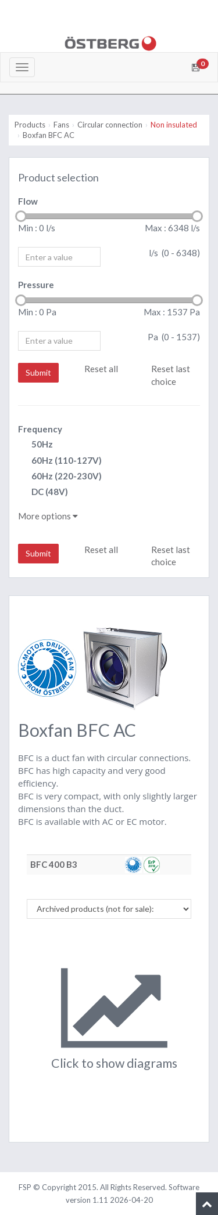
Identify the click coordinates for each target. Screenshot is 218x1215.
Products (30, 124)
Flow (28, 201)
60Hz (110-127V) (60, 461)
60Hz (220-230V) (60, 477)
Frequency (40, 429)
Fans (61, 124)
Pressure (36, 284)
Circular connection (109, 124)
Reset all (101, 368)
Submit (38, 372)
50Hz (35, 445)
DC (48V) (43, 492)
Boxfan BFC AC (48, 135)
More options (48, 516)
